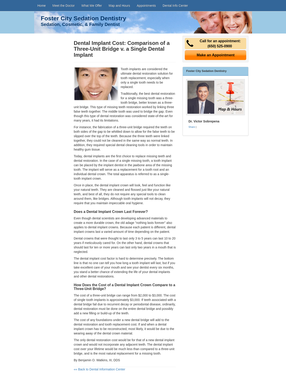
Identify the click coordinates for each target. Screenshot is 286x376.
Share (191, 127)
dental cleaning (126, 145)
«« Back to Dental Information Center (99, 369)
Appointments (146, 5)
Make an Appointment (216, 55)
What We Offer (91, 5)
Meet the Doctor (64, 5)
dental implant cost (93, 258)
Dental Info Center (175, 5)
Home (42, 5)
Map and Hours (119, 5)
